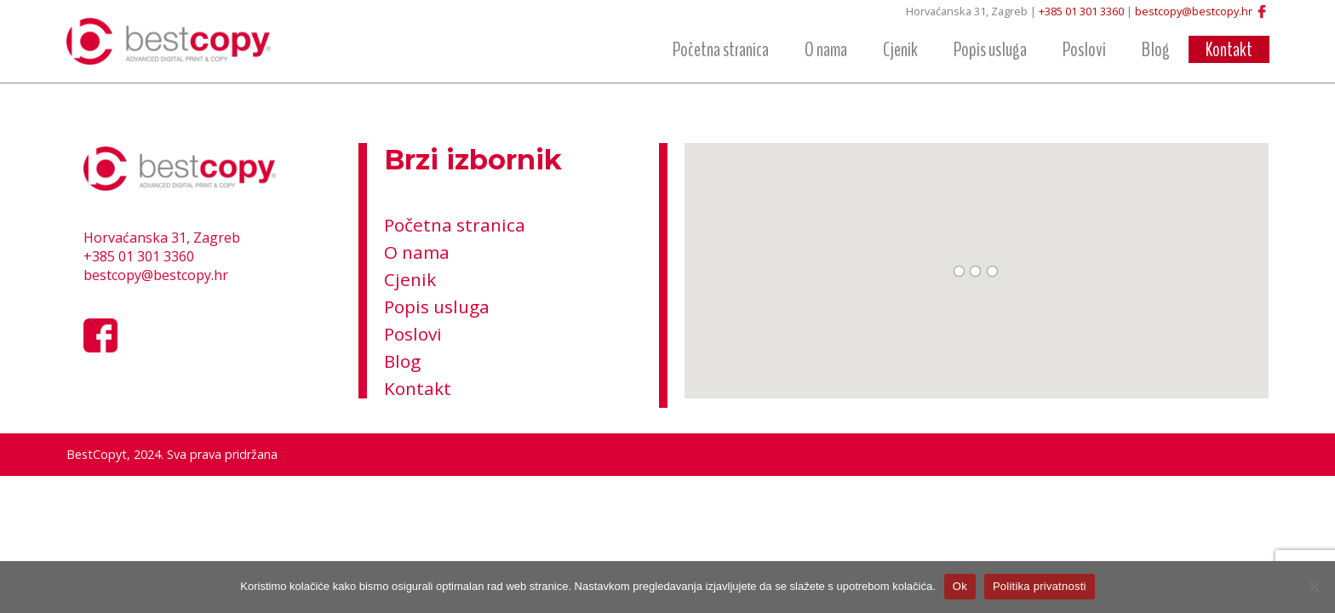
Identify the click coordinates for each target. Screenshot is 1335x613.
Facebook (1262, 12)
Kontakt (1229, 49)
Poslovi (1084, 49)
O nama (826, 49)
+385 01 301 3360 (1081, 11)
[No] (1313, 586)
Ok (960, 586)
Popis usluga (990, 49)
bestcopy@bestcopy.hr (1193, 11)
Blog (1156, 49)
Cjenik (900, 49)
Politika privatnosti (1039, 586)
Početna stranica (721, 49)
